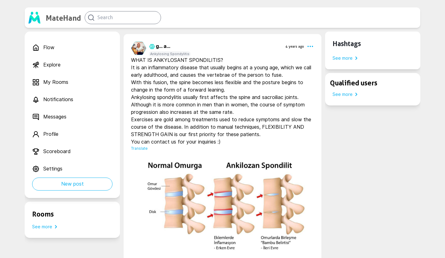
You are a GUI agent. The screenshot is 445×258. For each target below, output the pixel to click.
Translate (139, 148)
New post (72, 184)
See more (46, 226)
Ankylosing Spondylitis (169, 54)
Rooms (43, 214)
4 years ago (295, 46)
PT (151, 46)
